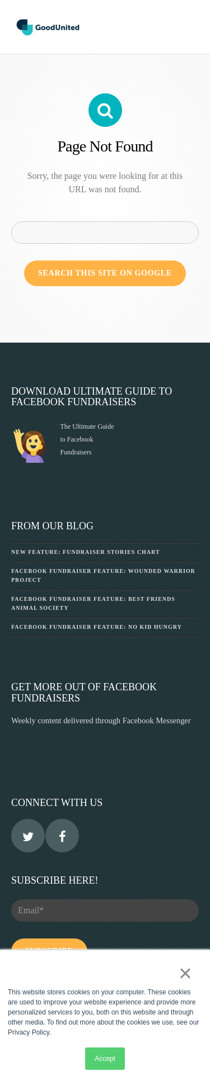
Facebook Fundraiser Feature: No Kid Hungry (96, 627)
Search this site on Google (105, 273)
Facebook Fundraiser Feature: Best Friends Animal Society (93, 603)
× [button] (185, 973)
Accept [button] (105, 1059)
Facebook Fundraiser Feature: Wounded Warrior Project (103, 575)
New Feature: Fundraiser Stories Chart (85, 552)
